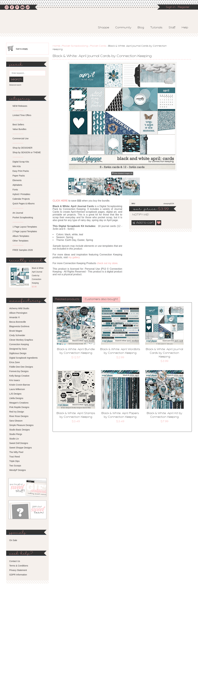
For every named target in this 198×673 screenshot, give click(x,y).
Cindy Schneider (17, 335)
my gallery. (74, 257)
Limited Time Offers (22, 115)
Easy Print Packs (21, 171)
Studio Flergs (15, 434)
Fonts (15, 189)
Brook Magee (15, 331)
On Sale (13, 540)
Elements (17, 180)
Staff (172, 27)
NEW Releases (20, 106)
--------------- (18, 110)
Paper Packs (19, 175)
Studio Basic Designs (19, 429)
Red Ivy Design (16, 411)
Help (185, 27)
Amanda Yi (14, 317)
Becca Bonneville (17, 322)
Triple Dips (14, 461)
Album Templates (21, 236)
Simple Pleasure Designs (21, 425)
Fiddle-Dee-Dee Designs (21, 367)
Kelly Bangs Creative (19, 376)
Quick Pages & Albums (23, 203)
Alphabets (17, 185)
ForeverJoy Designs (19, 371)
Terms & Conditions (18, 565)
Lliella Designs (16, 398)
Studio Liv (14, 438)
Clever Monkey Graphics (21, 340)
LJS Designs (15, 393)
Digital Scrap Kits (21, 161)
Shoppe (103, 27)
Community (123, 27)
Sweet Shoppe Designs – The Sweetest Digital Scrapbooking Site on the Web (42, 24)
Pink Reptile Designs (19, 407)
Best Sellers (18, 124)
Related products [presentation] (67, 299)
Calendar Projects (21, 199)
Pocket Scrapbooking (75, 46)
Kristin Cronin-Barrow (19, 385)
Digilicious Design (17, 353)
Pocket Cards (98, 46)
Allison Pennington (18, 313)
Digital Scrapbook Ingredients (23, 358)
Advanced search (15, 85)
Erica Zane (14, 362)
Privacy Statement (18, 570)
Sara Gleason (16, 420)
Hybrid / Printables (21, 194)
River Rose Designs (18, 416)
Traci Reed (14, 456)
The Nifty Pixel (16, 452)
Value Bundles (19, 129)
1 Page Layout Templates (25, 227)
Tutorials (156, 27)
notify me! (138, 215)
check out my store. (107, 263)
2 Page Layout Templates (25, 231)
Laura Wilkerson (17, 389)
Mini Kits (17, 166)
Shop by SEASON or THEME (27, 152)
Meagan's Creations (18, 402)
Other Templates (20, 240)
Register (183, 7)
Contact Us (14, 561)
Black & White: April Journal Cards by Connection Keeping (164, 353)
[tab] (67, 300)
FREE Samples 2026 (23, 250)
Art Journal (18, 213)
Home (56, 46)
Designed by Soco (18, 349)
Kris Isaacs (14, 380)
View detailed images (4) (123, 173)
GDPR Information (18, 574)
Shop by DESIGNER (22, 148)
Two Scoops (15, 465)
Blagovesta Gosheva (19, 326)
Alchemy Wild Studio (19, 308)
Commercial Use (20, 138)
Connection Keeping (19, 344)
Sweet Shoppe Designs (20, 447)
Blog (141, 27)
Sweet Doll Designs (18, 443)
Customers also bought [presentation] (101, 299)
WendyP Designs (17, 470)
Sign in (170, 7)
